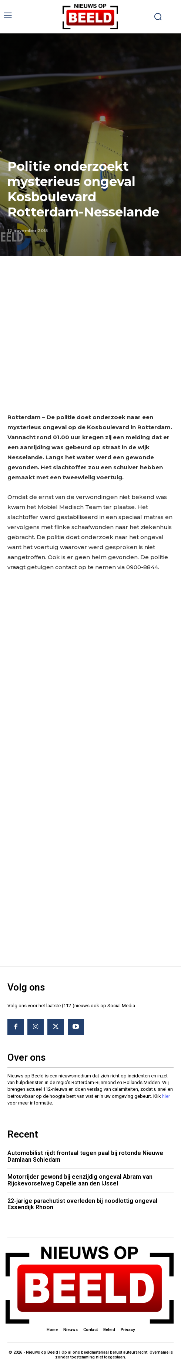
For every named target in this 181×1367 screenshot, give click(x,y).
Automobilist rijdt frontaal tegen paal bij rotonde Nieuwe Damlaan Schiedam (85, 1156)
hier (166, 1096)
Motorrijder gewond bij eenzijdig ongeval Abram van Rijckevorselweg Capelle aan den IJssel (79, 1180)
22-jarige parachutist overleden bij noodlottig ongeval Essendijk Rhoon (82, 1204)
